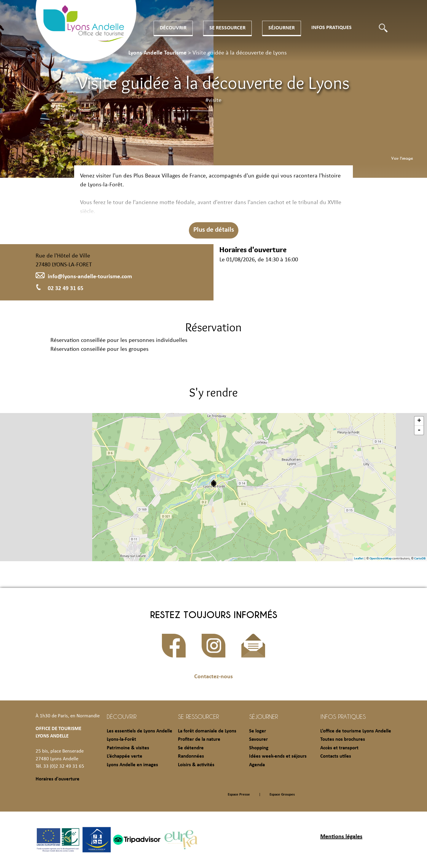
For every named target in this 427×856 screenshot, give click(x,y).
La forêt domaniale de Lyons (207, 731)
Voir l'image (402, 158)
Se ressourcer (227, 28)
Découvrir (173, 28)
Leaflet (359, 558)
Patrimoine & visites (128, 748)
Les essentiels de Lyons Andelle (139, 731)
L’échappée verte (124, 756)
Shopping (258, 748)
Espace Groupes (282, 794)
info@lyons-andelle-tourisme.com (84, 277)
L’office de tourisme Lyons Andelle (355, 731)
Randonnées (191, 756)
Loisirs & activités (196, 764)
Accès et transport (339, 748)
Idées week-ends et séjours (278, 756)
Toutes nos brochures (342, 739)
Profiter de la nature (199, 739)
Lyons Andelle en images (132, 764)
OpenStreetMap (380, 558)
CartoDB (420, 558)
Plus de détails (213, 230)
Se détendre (191, 748)
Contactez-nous (213, 677)
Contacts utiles (335, 756)
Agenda (257, 764)
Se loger (257, 731)
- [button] (419, 430)
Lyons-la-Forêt (121, 739)
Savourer (258, 739)
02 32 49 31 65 (59, 289)
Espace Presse (239, 794)
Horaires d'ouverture (57, 779)
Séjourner (281, 28)
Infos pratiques (331, 28)
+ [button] (419, 421)
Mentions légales (341, 837)
